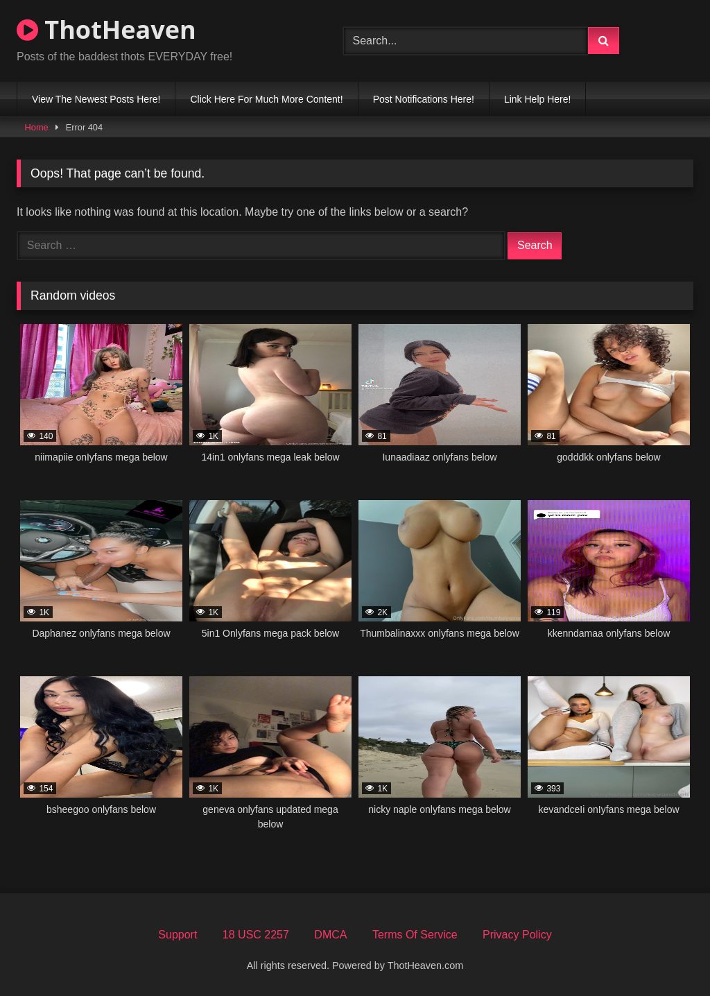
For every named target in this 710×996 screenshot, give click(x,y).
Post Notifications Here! (423, 99)
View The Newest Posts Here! (96, 99)
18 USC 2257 (256, 935)
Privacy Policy (517, 935)
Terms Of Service (415, 935)
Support (177, 935)
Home (37, 127)
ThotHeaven (106, 29)
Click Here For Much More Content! (266, 99)
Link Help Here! (537, 99)
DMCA (330, 935)
